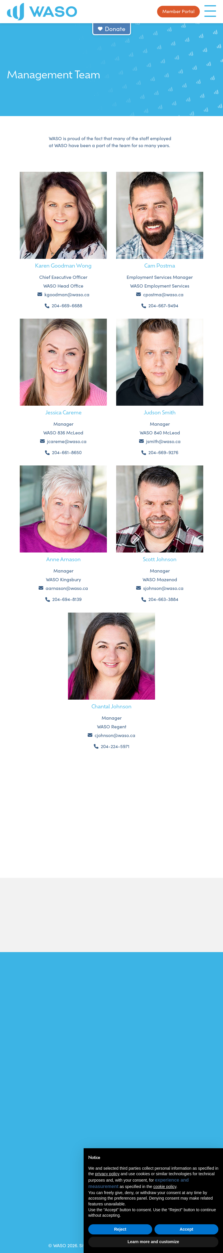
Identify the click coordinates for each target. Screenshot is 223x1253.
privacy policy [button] (107, 1173)
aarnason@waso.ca (67, 588)
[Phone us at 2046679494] (159, 305)
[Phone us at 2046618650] (63, 452)
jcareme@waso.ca (67, 441)
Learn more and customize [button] (153, 1241)
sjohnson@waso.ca (163, 588)
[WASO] (42, 11)
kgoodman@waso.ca (66, 294)
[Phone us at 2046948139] (63, 599)
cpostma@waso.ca (163, 294)
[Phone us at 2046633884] (159, 599)
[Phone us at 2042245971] (112, 746)
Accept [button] (186, 1229)
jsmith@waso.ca (163, 441)
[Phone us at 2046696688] (63, 305)
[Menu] (210, 11)
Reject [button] (120, 1229)
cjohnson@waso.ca (115, 735)
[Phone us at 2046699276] (159, 452)
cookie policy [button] (164, 1186)
